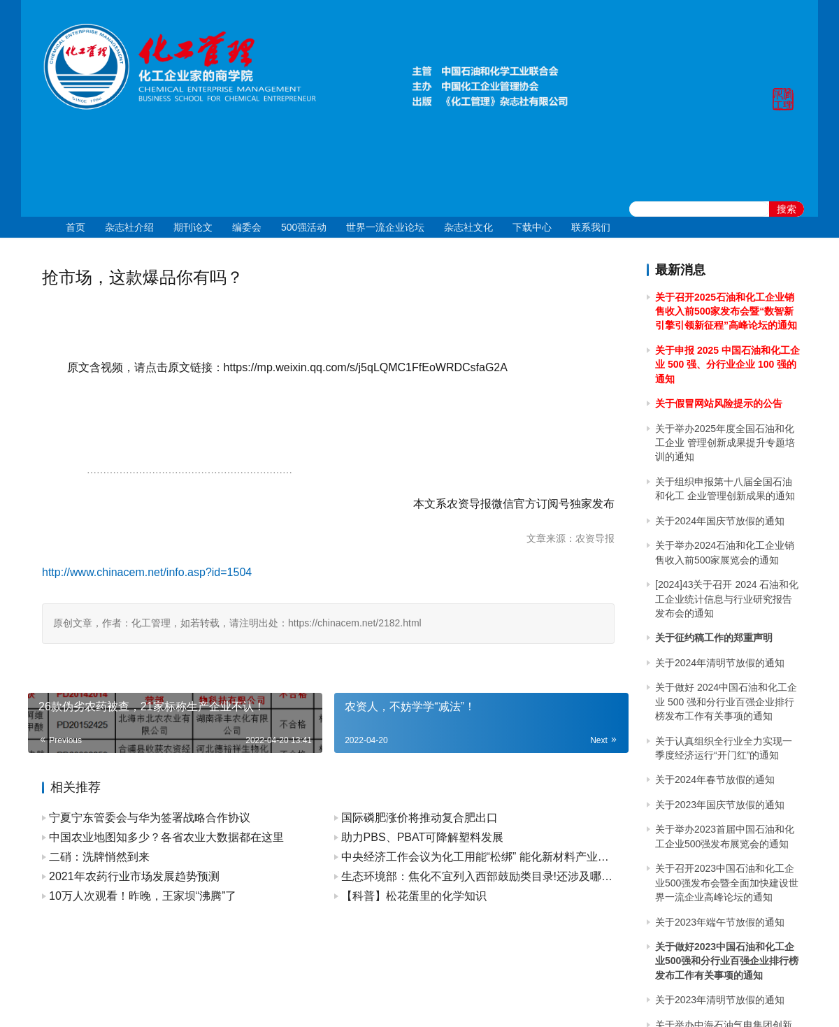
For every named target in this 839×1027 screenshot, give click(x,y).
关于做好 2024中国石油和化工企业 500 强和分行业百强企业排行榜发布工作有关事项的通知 (726, 701)
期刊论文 (193, 227)
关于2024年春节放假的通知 (715, 779)
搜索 (786, 209)
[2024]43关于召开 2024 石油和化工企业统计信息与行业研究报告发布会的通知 (726, 599)
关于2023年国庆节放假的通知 (719, 804)
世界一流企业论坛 (385, 227)
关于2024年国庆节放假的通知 (719, 520)
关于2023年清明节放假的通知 (719, 999)
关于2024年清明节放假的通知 (719, 662)
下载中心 (532, 227)
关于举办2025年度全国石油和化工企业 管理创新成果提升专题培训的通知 (725, 443)
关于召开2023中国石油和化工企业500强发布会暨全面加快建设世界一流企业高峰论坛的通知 (726, 883)
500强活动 (304, 227)
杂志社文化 (468, 227)
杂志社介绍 (129, 227)
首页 (75, 227)
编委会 (246, 227)
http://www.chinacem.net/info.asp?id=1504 (147, 572)
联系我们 (590, 227)
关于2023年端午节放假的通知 (719, 922)
